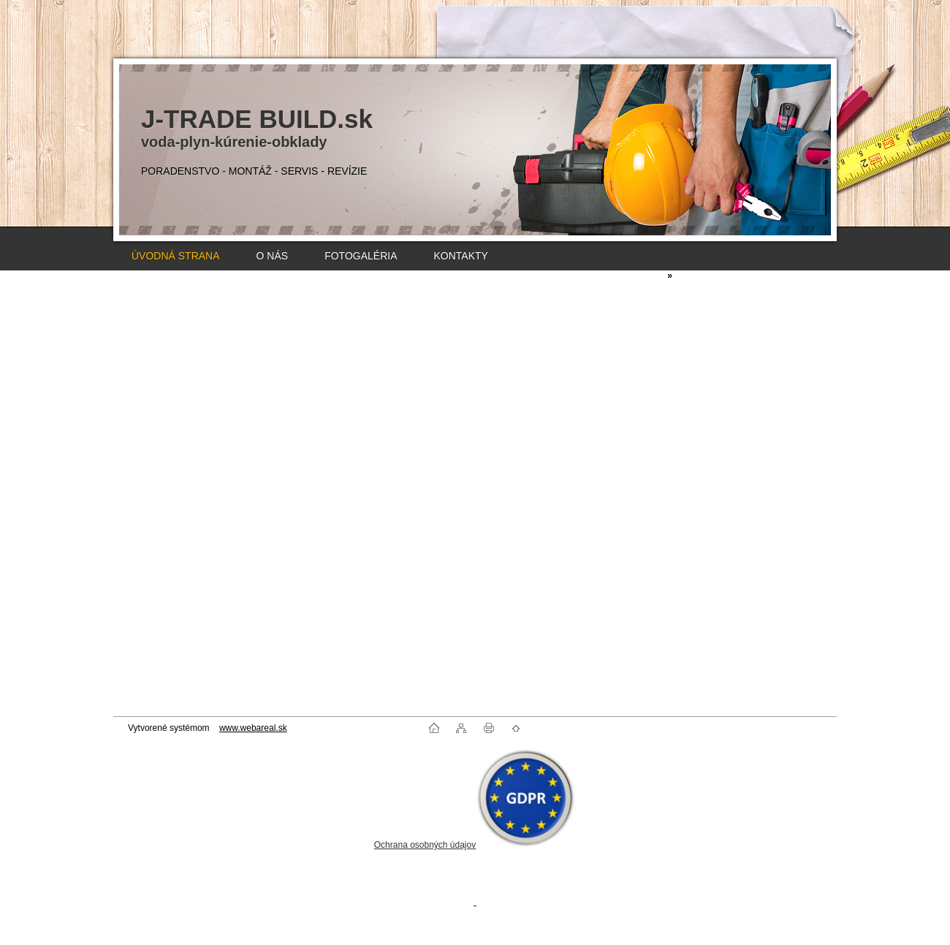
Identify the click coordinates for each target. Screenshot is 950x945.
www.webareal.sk (253, 728)
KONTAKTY (460, 256)
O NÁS (272, 256)
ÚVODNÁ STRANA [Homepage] (176, 256)
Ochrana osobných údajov (425, 845)
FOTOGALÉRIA (360, 256)
